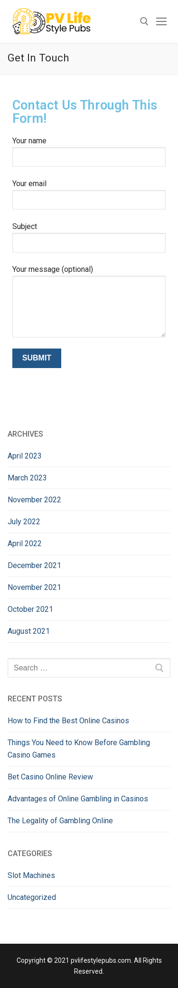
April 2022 (25, 543)
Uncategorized (32, 897)
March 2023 (27, 477)
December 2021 (34, 565)
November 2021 (34, 587)
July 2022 (24, 521)
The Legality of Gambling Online (60, 820)
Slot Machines (31, 875)
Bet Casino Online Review (50, 776)
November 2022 (34, 499)
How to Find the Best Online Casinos (68, 720)
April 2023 (25, 455)
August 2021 (29, 631)
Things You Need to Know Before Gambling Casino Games (79, 748)
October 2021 (30, 609)
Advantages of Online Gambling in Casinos (78, 798)
